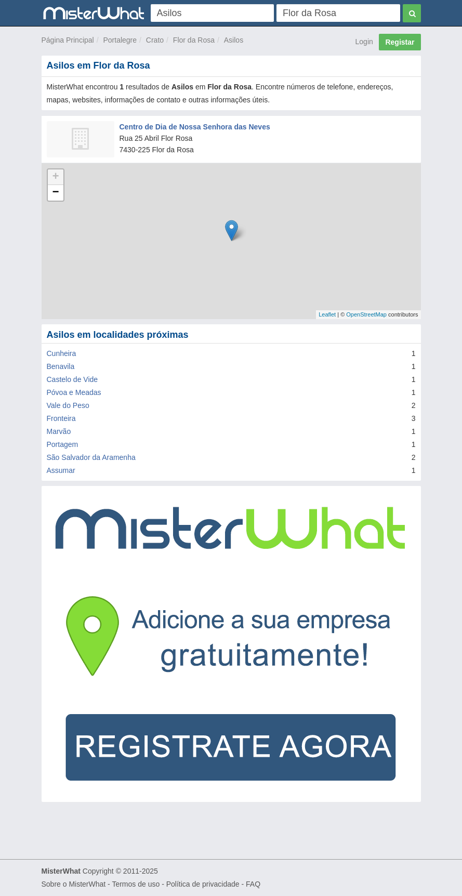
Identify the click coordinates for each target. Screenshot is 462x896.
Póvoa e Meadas (74, 392)
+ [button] (55, 177)
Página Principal (68, 40)
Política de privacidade (203, 884)
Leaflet (327, 314)
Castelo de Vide (72, 379)
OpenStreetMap (366, 314)
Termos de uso (136, 884)
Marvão (59, 431)
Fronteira (61, 418)
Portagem (62, 444)
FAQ (253, 884)
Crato (155, 40)
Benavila (61, 366)
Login (364, 41)
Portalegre (120, 40)
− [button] (55, 193)
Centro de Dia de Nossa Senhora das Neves (195, 127)
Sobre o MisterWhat (74, 884)
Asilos (233, 40)
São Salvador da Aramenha (91, 457)
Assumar (61, 470)
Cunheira (61, 353)
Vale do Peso (68, 405)
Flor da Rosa (194, 40)
